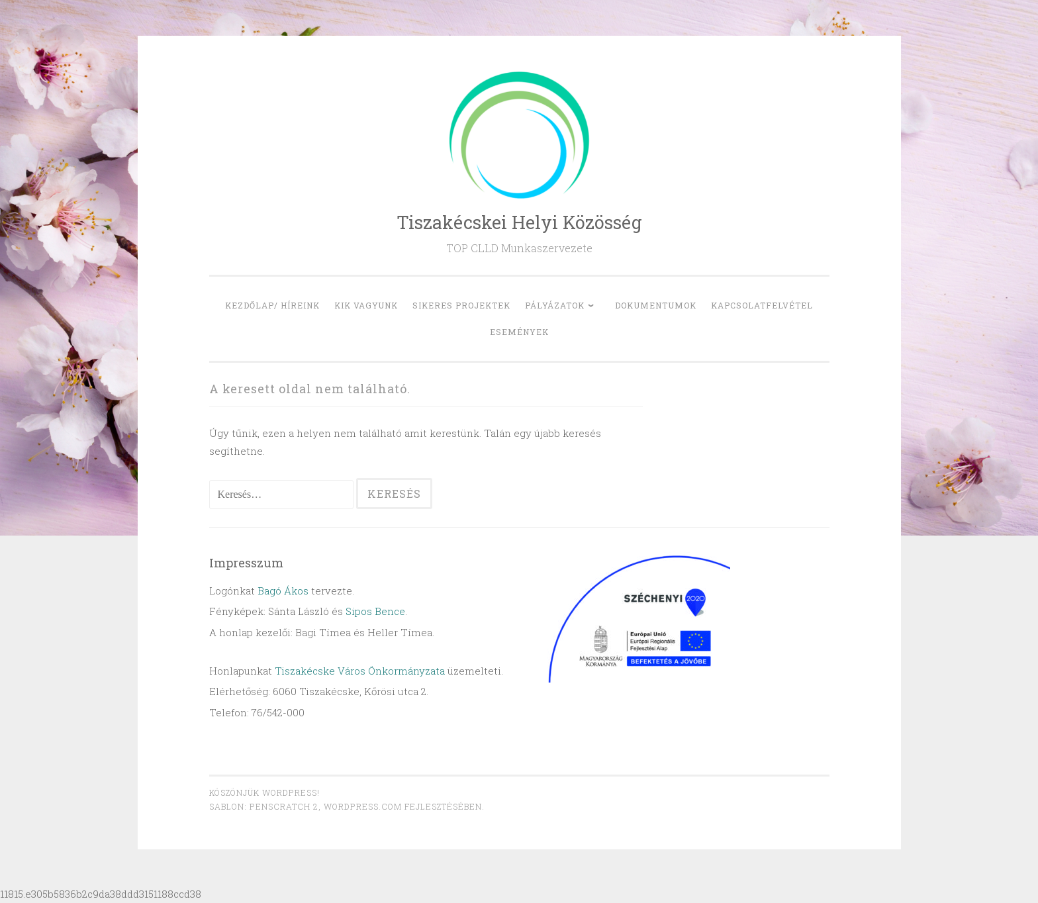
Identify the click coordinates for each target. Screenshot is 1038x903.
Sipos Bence (375, 611)
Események (519, 331)
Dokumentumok (655, 305)
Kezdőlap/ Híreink (272, 305)
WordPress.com (363, 806)
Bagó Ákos (283, 590)
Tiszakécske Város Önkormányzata (360, 670)
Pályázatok (555, 305)
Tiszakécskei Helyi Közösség (519, 222)
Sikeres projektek (461, 305)
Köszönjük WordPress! (264, 792)
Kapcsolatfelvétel (762, 305)
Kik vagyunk (366, 305)
